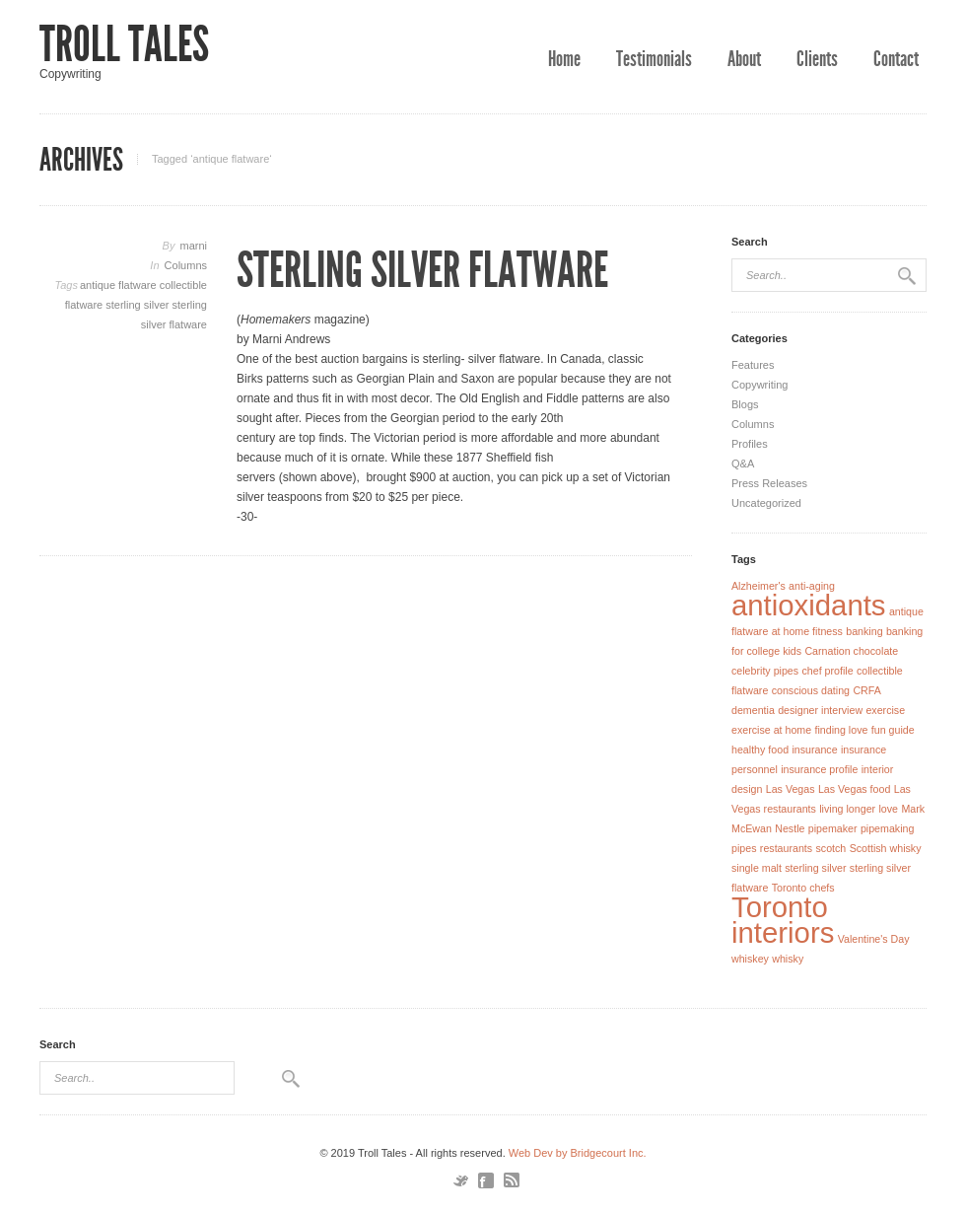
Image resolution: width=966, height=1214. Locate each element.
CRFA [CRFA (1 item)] (866, 690)
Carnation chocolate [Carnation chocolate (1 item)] (851, 651)
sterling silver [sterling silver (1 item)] (815, 868)
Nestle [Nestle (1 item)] (789, 828)
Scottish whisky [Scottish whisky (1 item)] (886, 848)
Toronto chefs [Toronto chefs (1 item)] (803, 887)
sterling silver (138, 305)
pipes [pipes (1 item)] (743, 848)
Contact (896, 59)
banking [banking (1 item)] (864, 631)
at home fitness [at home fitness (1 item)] (807, 631)
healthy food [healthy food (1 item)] (760, 749)
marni (193, 245)
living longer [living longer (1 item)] (847, 809)
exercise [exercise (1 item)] (885, 710)
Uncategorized (766, 503)
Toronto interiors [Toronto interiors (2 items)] (782, 920)
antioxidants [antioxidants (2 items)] (808, 605)
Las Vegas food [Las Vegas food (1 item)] (854, 789)
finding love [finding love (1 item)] (841, 730)
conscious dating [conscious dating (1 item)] (811, 690)
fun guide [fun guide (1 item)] (893, 730)
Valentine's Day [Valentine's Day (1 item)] (874, 939)
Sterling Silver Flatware (422, 270)
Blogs (745, 404)
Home (564, 59)
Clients (817, 59)
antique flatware (120, 285)
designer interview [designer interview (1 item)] (820, 710)
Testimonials (654, 59)
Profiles (749, 444)
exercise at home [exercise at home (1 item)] (771, 730)
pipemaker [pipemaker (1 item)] (833, 828)
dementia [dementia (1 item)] (753, 710)
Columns (186, 265)
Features (752, 365)
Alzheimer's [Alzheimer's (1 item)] (758, 586)
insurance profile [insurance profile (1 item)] (819, 769)
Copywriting (759, 385)
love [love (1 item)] (888, 809)
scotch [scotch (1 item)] (830, 848)
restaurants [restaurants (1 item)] (786, 848)
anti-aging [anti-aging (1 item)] (812, 586)
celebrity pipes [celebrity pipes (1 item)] (764, 671)
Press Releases (769, 483)
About (744, 59)
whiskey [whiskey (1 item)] (750, 958)
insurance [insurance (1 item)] (814, 749)
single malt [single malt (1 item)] (756, 868)
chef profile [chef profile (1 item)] (827, 671)
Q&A (742, 463)
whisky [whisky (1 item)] (787, 958)
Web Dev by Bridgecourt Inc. (578, 1153)
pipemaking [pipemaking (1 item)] (888, 828)
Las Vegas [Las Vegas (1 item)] (790, 789)
